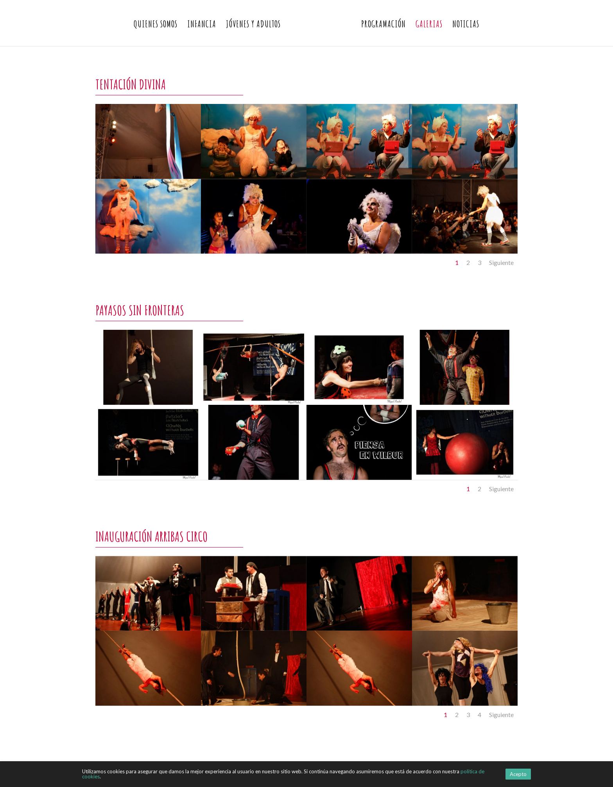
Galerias (429, 25)
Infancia (201, 25)
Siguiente (501, 262)
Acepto (518, 774)
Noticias (465, 25)
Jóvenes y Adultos (253, 25)
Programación (383, 25)
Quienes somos (155, 25)
